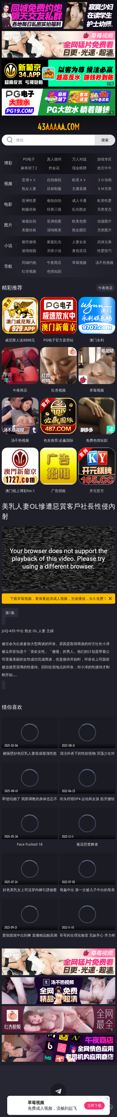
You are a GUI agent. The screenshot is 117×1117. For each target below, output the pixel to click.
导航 (8, 266)
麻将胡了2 (29, 167)
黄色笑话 (79, 250)
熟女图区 (79, 229)
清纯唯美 (54, 229)
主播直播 (79, 188)
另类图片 (104, 229)
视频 (8, 183)
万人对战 (79, 159)
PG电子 (29, 159)
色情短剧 (54, 271)
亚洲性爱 (29, 200)
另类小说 (54, 250)
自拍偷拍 (54, 179)
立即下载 (94, 1105)
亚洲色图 (54, 221)
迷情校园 (29, 250)
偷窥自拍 (29, 221)
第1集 (10, 612)
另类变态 (104, 209)
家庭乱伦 (54, 241)
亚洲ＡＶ (29, 179)
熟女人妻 (29, 188)
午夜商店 (54, 262)
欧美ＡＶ (79, 179)
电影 (8, 204)
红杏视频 (29, 271)
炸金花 (54, 167)
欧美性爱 (104, 200)
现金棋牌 (79, 167)
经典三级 (54, 209)
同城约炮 (29, 262)
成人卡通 (79, 200)
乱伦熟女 (79, 209)
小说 (8, 245)
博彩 (8, 163)
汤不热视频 (104, 262)
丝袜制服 (54, 188)
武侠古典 (104, 241)
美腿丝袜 (29, 229)
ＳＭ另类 (104, 188)
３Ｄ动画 (104, 179)
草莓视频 (79, 262)
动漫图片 (104, 221)
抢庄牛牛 (104, 167)
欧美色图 (79, 221)
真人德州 (54, 159)
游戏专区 (104, 159)
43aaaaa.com (58, 127)
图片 (8, 225)
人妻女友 (79, 241)
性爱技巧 (104, 250)
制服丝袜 (29, 209)
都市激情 (29, 241)
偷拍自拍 (54, 200)
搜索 (105, 139)
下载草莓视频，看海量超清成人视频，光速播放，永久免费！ (61, 598)
